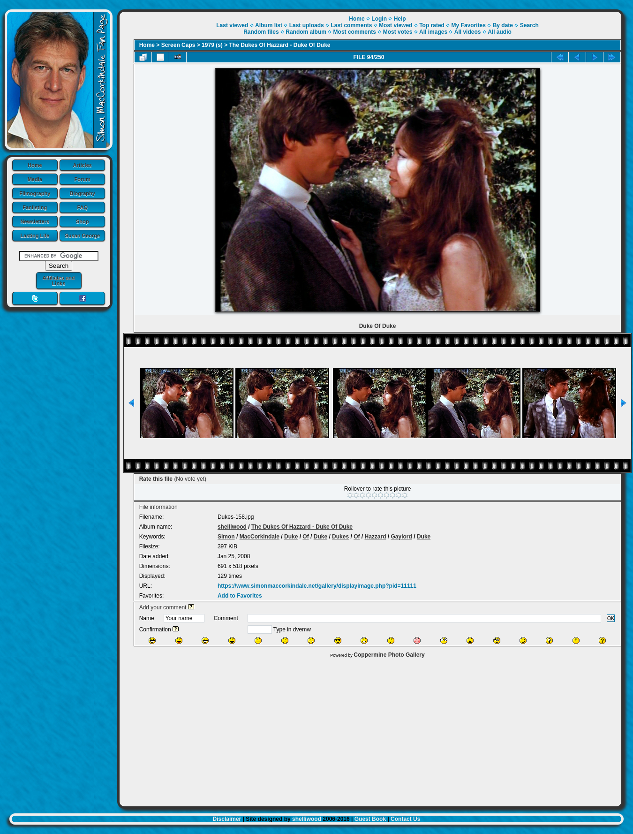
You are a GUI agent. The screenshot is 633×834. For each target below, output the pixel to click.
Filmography (34, 193)
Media (35, 179)
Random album (306, 32)
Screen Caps (178, 45)
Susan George (82, 235)
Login (379, 18)
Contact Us (405, 819)
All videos (467, 32)
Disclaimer (227, 819)
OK (611, 618)
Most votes (398, 32)
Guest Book (370, 819)
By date (503, 25)
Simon (226, 536)
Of (305, 536)
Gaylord (401, 536)
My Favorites (469, 25)
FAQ (82, 207)
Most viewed (395, 25)
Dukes (340, 536)
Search (529, 25)
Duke (291, 536)
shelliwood (232, 526)
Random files (261, 32)
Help (400, 18)
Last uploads (306, 25)
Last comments (351, 25)
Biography (82, 193)
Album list (268, 25)
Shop (82, 221)
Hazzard (375, 536)
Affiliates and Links (58, 280)
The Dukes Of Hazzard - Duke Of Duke (280, 45)
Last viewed (232, 25)
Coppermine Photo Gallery (389, 655)
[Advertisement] (370, 730)
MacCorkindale (259, 536)
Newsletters (34, 221)
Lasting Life (34, 235)
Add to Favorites (240, 595)
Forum (82, 179)
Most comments (354, 32)
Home (35, 165)
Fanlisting (35, 207)
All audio (500, 32)
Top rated (432, 25)
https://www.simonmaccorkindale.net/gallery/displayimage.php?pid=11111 (317, 586)
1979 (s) (212, 45)
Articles (82, 165)
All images (433, 32)
